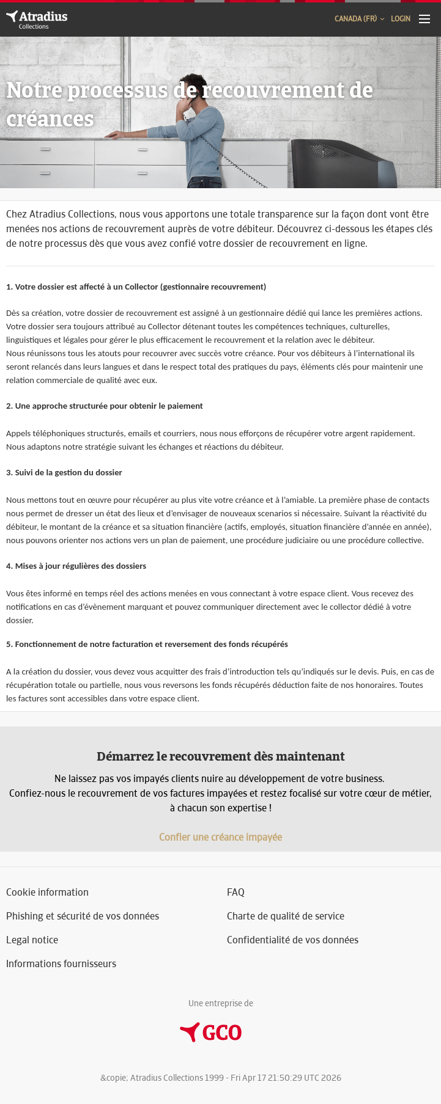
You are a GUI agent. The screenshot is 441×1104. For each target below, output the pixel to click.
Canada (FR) (360, 19)
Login (400, 19)
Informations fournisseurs (61, 963)
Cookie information (47, 892)
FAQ (236, 892)
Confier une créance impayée (220, 837)
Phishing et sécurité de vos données (82, 916)
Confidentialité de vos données (292, 940)
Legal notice (32, 940)
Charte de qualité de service (285, 916)
